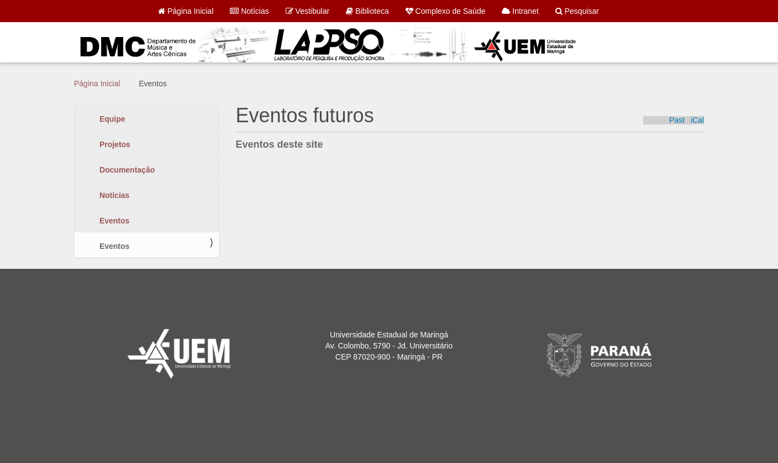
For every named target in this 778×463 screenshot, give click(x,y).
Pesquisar (577, 11)
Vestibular (307, 11)
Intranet (520, 11)
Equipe (111, 119)
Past (677, 120)
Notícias (249, 11)
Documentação (126, 169)
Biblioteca (367, 11)
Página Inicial (185, 11)
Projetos (113, 144)
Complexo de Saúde (446, 11)
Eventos (113, 220)
